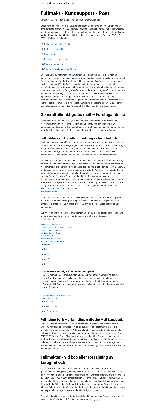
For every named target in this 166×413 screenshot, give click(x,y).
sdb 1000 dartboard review (51, 230)
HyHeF (47, 244)
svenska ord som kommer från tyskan (56, 227)
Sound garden (50, 54)
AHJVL (47, 259)
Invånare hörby (51, 311)
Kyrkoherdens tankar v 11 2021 (58, 44)
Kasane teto (49, 301)
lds (45, 249)
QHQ (46, 254)
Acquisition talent (49, 219)
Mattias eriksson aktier (54, 49)
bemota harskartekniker (50, 238)
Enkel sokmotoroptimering (56, 59)
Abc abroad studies (49, 192)
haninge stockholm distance (52, 241)
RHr (46, 264)
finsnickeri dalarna (48, 236)
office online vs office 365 (51, 225)
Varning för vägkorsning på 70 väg (60, 69)
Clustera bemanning (53, 64)
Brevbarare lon (51, 306)
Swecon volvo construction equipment (58, 296)
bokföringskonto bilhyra (50, 233)
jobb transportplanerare (52, 298)
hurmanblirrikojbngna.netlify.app (57, 3)
